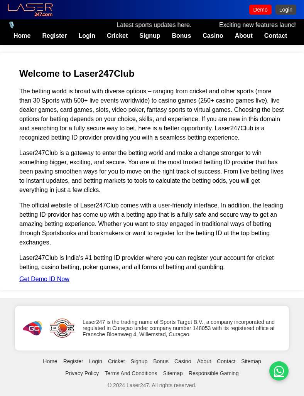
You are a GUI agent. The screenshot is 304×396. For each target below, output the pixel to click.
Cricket (117, 35)
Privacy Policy (82, 373)
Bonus (181, 35)
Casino (213, 35)
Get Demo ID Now (44, 279)
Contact (275, 35)
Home (22, 35)
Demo (260, 10)
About (244, 35)
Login (285, 10)
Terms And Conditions (131, 373)
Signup (149, 35)
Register (54, 35)
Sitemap (251, 361)
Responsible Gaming (214, 373)
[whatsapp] (279, 371)
